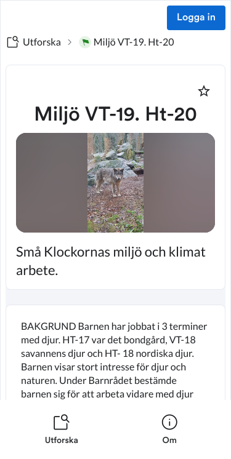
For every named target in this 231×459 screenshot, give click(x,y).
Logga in (196, 18)
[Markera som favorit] (204, 91)
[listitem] (61, 429)
